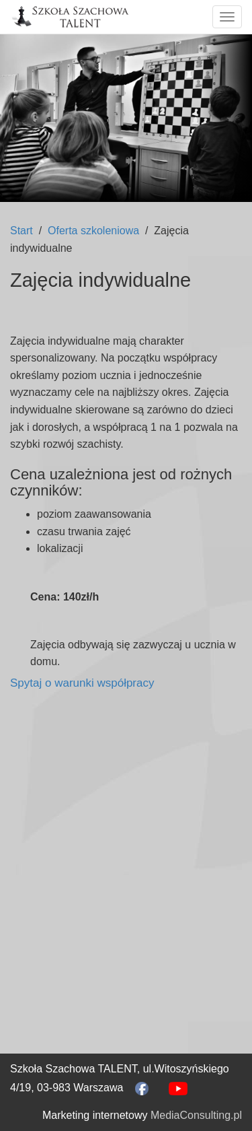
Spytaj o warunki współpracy (82, 683)
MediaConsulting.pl (196, 1115)
